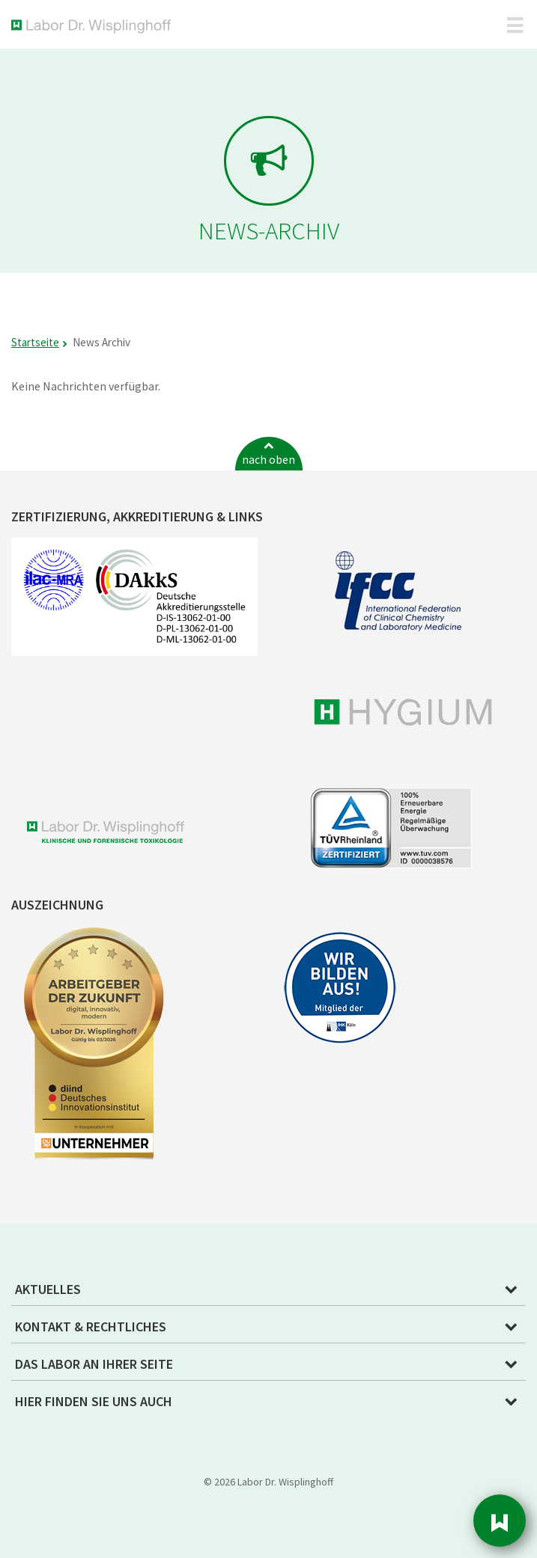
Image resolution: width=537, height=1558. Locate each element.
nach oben (268, 459)
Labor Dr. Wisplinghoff (94, 26)
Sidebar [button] (499, 1520)
